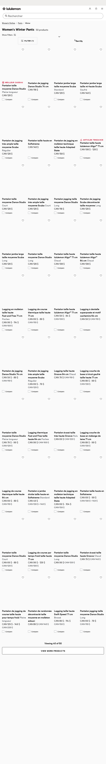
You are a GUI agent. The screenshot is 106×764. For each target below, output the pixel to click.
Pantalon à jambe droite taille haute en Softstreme (39, 494)
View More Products (53, 650)
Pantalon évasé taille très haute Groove (66, 434)
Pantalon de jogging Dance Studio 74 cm (38, 84)
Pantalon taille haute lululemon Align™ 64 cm (90, 257)
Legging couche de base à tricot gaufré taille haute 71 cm (90, 374)
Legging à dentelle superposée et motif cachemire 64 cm (90, 312)
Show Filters (9, 35)
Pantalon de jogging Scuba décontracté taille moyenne (90, 202)
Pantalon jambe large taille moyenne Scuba (65, 86)
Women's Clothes (8, 23)
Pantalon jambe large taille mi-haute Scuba (91, 86)
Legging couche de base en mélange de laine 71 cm (90, 436)
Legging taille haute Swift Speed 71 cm (64, 614)
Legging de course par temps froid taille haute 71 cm (40, 556)
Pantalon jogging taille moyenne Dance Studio (66, 202)
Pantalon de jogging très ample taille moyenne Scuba (12, 145)
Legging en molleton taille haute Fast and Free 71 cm (13, 313)
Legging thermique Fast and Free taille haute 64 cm (38, 436)
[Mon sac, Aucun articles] (96, 9)
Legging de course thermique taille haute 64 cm (13, 494)
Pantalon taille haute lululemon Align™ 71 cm (92, 144)
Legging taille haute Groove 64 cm (65, 372)
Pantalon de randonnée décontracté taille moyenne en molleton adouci (40, 615)
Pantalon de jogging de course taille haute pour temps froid (14, 615)
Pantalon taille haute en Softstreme (40, 142)
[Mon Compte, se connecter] (90, 9)
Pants (20, 23)
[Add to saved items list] (23, 50)
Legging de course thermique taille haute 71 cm (39, 312)
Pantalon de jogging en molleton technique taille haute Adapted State (66, 145)
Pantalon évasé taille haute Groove (91, 554)
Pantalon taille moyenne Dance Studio (14, 88)
